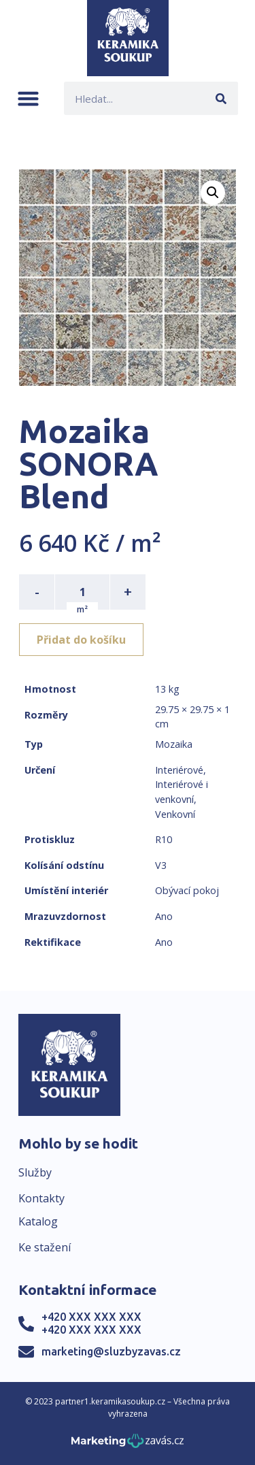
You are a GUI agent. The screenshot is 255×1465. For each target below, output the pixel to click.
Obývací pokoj (187, 890)
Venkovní (175, 814)
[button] (28, 98)
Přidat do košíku (81, 639)
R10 (163, 839)
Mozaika (173, 744)
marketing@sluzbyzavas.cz (111, 1351)
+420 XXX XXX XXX (91, 1317)
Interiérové (179, 769)
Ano (164, 916)
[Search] (221, 98)
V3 (161, 865)
